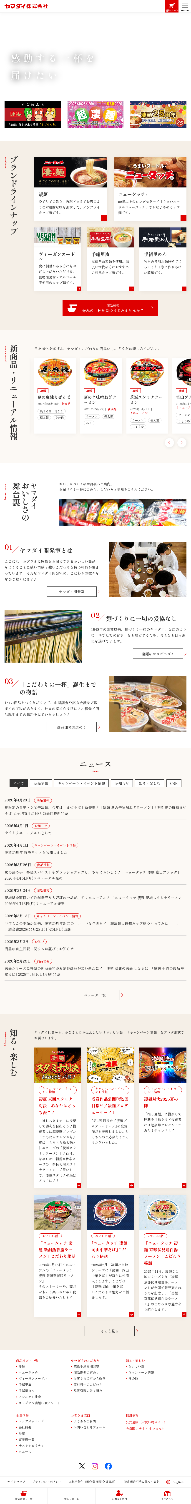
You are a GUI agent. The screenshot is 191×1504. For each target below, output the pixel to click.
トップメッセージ (31, 1421)
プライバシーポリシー (47, 1481)
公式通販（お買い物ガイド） (146, 1422)
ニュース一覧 (95, 995)
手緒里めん (27, 1390)
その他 (133, 1378)
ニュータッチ (28, 1372)
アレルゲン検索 (30, 1396)
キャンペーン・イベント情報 (81, 783)
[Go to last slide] (169, 442)
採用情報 (132, 1415)
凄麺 (22, 1366)
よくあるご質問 (85, 1421)
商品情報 (41, 783)
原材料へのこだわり (88, 1384)
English (177, 1482)
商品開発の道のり (71, 727)
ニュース (25, 1451)
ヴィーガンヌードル (33, 1378)
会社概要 (25, 1427)
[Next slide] (181, 442)
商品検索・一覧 (24, 1499)
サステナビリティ (31, 1445)
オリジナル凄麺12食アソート (39, 1403)
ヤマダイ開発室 (71, 591)
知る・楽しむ (150, 783)
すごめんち (167, 1499)
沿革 (22, 1433)
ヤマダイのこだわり (85, 1360)
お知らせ (122, 783)
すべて (18, 783)
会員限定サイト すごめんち (145, 1428)
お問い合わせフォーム (90, 1427)
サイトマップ (16, 1481)
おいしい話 (136, 1366)
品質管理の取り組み (88, 1390)
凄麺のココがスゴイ (158, 653)
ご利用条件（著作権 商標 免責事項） (92, 1481)
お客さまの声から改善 (90, 1378)
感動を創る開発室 (86, 1366)
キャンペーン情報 (141, 1372)
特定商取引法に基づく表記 (141, 1481)
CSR (174, 783)
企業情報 (22, 1415)
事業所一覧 (27, 1439)
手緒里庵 (25, 1384)
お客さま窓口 (119, 1499)
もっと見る (110, 1331)
